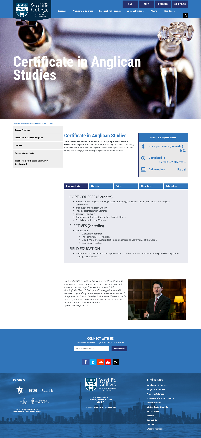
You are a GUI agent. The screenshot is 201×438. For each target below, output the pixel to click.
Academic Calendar (155, 394)
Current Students (135, 11)
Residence (169, 11)
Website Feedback (155, 429)
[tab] (76, 186)
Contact (150, 424)
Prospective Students (110, 11)
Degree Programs (22, 130)
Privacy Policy (153, 411)
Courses (18, 145)
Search (185, 15)
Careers (150, 416)
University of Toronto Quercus (160, 398)
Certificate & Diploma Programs (29, 137)
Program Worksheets (24, 153)
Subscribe (163, 4)
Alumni (154, 11)
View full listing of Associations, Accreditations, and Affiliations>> (27, 410)
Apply (146, 4)
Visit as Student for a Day (158, 407)
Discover (62, 11)
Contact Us (152, 420)
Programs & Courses (82, 11)
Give (130, 4)
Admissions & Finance (157, 385)
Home (15, 124)
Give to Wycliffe (154, 403)
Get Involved (180, 4)
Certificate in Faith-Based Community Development (31, 162)
